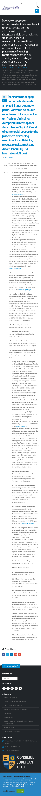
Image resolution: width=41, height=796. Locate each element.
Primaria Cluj (7, 713)
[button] (38, 7)
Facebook (3, 654)
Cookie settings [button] (9, 791)
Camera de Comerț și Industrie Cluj (14, 705)
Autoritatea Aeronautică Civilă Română (15, 709)
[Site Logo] (10, 8)
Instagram (12, 688)
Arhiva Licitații (8, 157)
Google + (15, 654)
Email (19, 654)
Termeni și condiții (9, 727)
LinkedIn (11, 654)
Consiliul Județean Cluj (10, 697)
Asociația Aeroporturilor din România (15, 701)
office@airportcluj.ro (18, 194)
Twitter (7, 654)
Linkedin (16, 688)
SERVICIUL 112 (8, 717)
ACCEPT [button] (20, 791)
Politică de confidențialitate (12, 731)
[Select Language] (28, 4)
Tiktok (20, 688)
